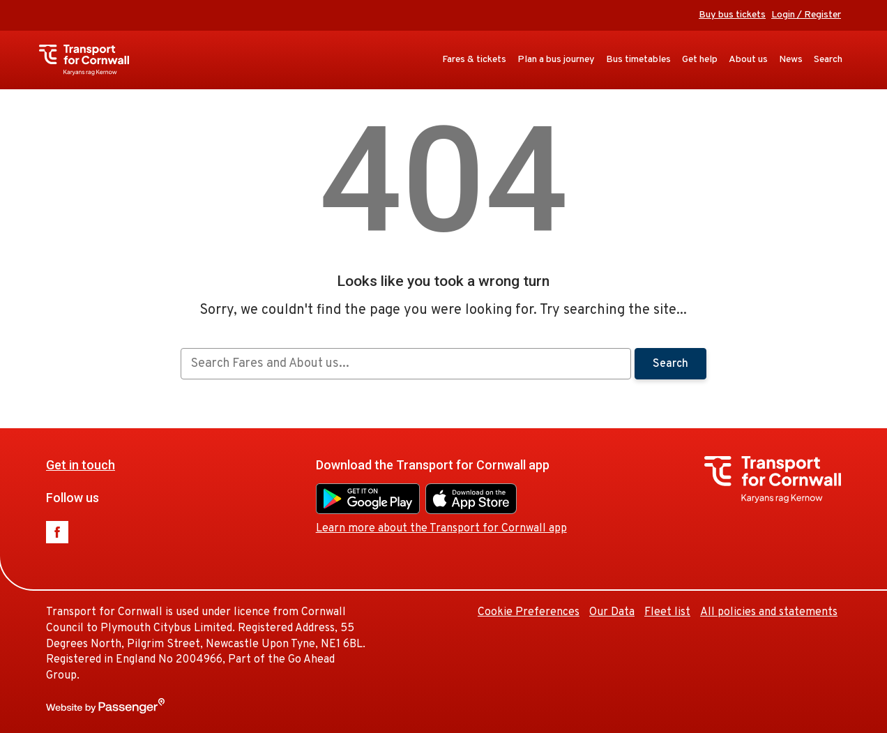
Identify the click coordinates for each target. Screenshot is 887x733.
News (791, 60)
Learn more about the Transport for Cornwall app (441, 529)
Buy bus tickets (732, 15)
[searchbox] (405, 363)
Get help (700, 60)
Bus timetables (638, 60)
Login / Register (806, 15)
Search (828, 60)
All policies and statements (768, 612)
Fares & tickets (474, 60)
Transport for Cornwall (91, 60)
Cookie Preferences (528, 612)
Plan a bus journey (556, 60)
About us (748, 60)
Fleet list (667, 612)
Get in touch (80, 465)
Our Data (612, 612)
